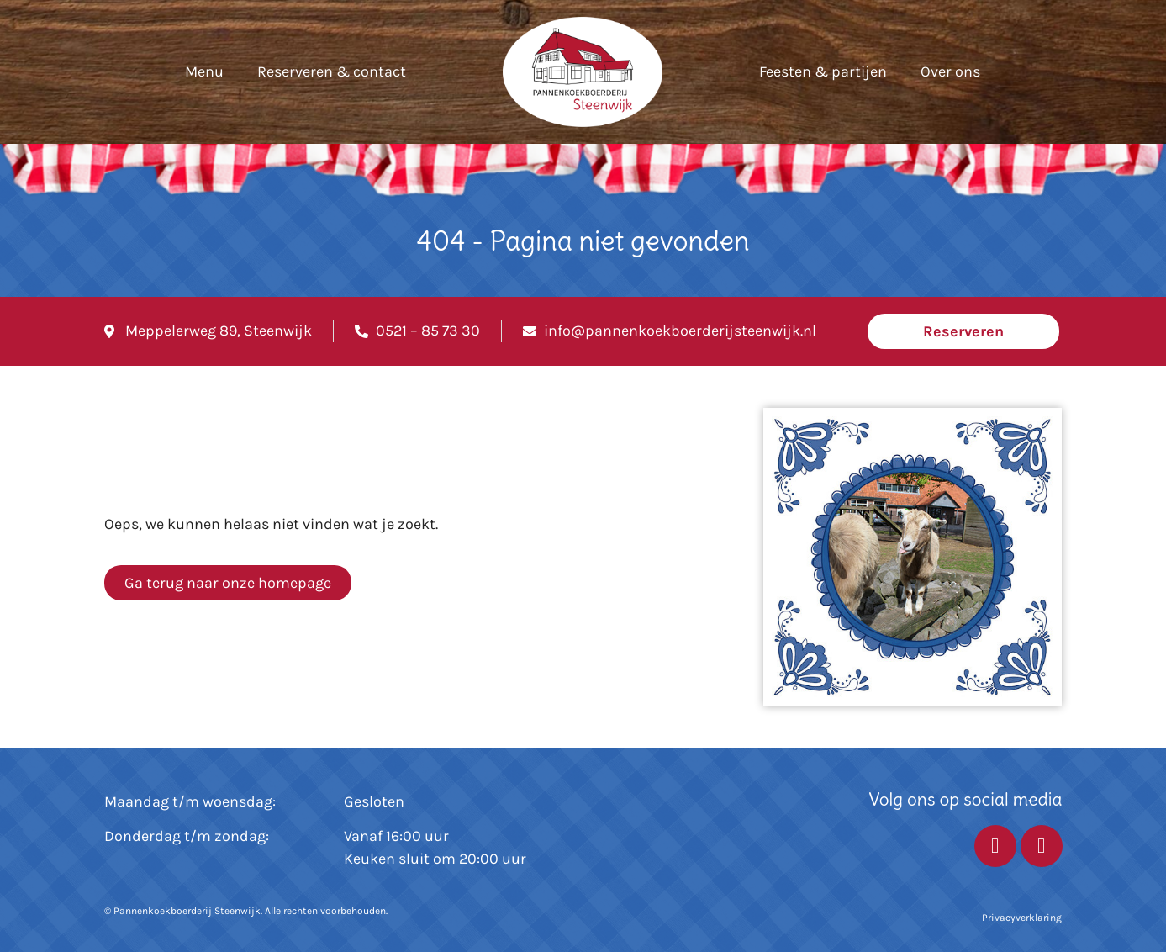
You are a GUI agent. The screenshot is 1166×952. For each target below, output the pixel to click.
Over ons (950, 71)
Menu (204, 71)
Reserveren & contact (331, 71)
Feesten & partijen (823, 71)
